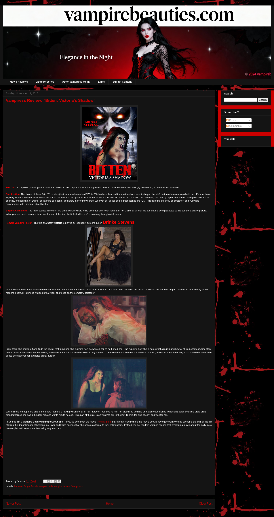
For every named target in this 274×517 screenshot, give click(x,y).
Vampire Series (45, 81)
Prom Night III (104, 421)
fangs (27, 486)
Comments (234, 125)
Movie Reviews (19, 81)
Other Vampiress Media (76, 81)
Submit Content (122, 81)
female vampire (39, 486)
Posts (231, 120)
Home (110, 503)
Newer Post (13, 503)
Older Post (205, 503)
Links (101, 81)
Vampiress (76, 486)
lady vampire (55, 486)
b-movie (18, 486)
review (66, 486)
